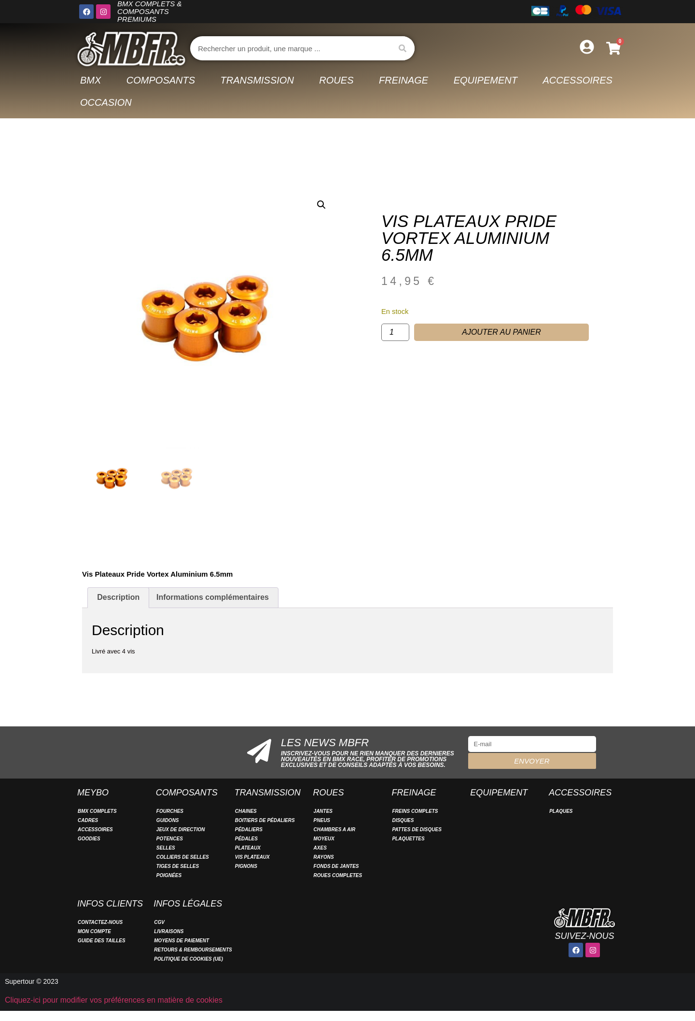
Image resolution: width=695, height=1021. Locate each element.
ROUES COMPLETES (338, 875)
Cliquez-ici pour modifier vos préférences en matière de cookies (113, 1000)
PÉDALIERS (249, 829)
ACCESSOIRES (95, 829)
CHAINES (246, 811)
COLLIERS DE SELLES (182, 857)
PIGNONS (246, 866)
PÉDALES (246, 838)
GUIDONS (167, 820)
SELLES (165, 848)
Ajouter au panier (501, 332)
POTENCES (169, 838)
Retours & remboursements (193, 949)
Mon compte (94, 931)
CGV (159, 922)
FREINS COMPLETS (415, 811)
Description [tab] (118, 597)
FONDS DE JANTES (336, 866)
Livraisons (168, 931)
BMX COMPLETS (97, 811)
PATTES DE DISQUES (416, 829)
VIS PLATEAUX (252, 857)
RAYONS (324, 857)
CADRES (88, 820)
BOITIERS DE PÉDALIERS (265, 820)
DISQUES (403, 820)
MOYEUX (324, 838)
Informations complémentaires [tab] (212, 597)
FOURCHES (169, 811)
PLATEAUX (248, 848)
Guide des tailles (101, 940)
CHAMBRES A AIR (335, 829)
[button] (321, 204)
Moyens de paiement (181, 940)
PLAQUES (560, 811)
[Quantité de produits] (395, 332)
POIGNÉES (168, 875)
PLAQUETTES (408, 838)
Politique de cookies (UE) (188, 959)
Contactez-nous (100, 922)
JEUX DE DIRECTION (180, 829)
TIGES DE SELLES (177, 866)
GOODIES (89, 838)
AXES (320, 848)
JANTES (323, 811)
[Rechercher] (402, 48)
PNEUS (322, 820)
